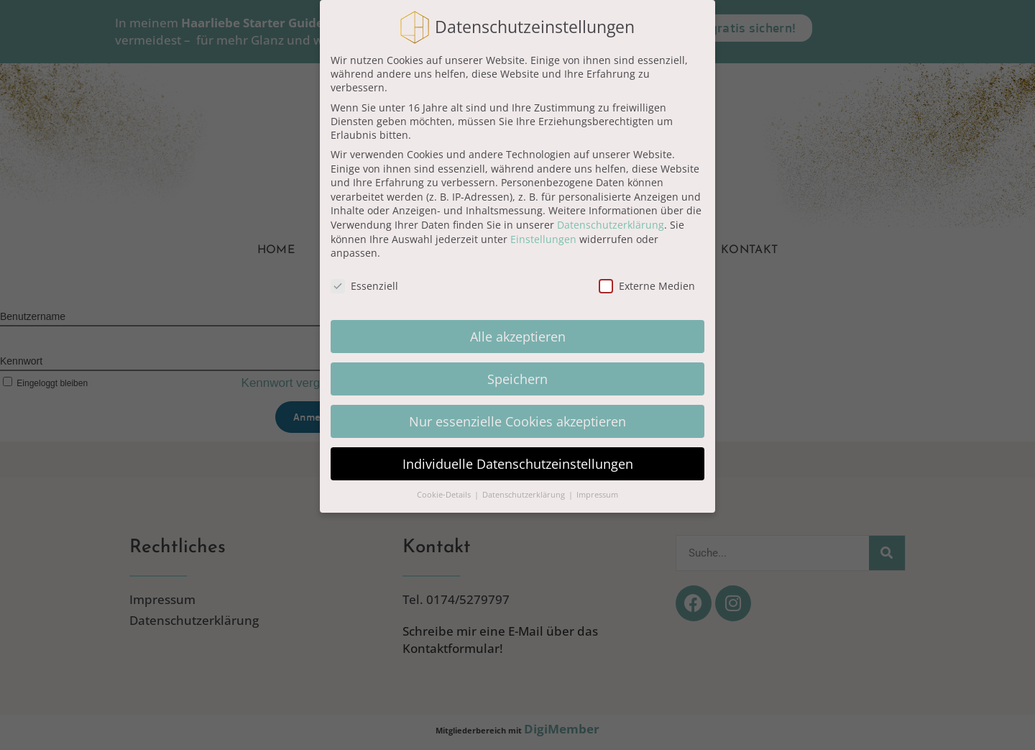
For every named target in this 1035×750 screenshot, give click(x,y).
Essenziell (364, 286)
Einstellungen (543, 239)
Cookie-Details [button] (445, 495)
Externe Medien (647, 286)
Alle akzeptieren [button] (518, 336)
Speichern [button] (517, 379)
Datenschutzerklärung (610, 225)
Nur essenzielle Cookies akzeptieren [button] (517, 421)
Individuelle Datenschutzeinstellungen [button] (517, 463)
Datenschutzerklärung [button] (524, 495)
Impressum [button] (597, 495)
